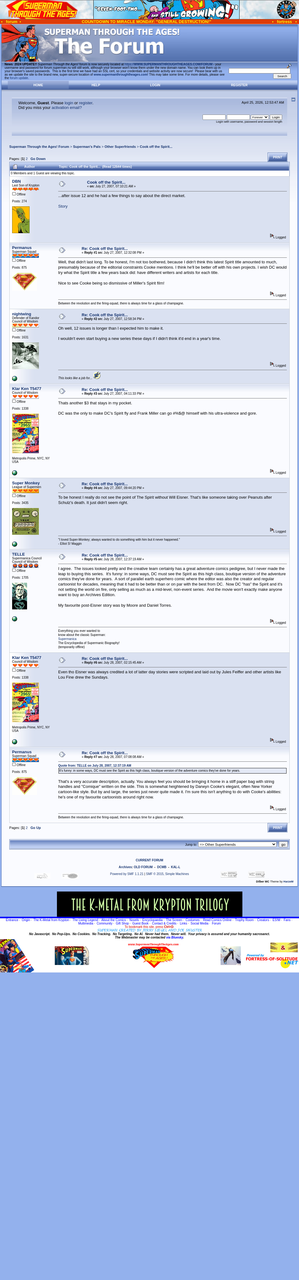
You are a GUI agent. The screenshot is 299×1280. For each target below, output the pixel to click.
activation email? (67, 107)
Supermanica (67, 639)
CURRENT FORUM (149, 860)
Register (239, 85)
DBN (16, 181)
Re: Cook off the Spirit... (105, 248)
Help (95, 85)
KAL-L (175, 867)
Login (155, 85)
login (69, 103)
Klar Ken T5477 (26, 388)
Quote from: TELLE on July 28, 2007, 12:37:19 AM (94, 765)
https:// (169, 64)
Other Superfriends (120, 146)
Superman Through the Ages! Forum (39, 146)
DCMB (161, 867)
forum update (19, 78)
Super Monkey (26, 483)
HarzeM (288, 881)
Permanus (22, 247)
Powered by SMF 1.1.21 (126, 874)
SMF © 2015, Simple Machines (167, 874)
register (85, 103)
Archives (125, 867)
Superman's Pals (87, 146)
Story (63, 206)
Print (277, 157)
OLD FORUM (143, 867)
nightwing (21, 314)
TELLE (18, 554)
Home (38, 85)
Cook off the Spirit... (156, 146)
